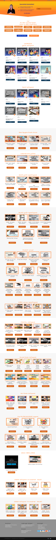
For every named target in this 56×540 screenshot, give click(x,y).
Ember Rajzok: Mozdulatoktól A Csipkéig (21, 119)
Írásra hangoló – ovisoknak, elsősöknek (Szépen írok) (22, 78)
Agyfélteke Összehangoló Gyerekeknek (9, 60)
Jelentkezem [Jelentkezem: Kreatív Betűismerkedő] (10, 79)
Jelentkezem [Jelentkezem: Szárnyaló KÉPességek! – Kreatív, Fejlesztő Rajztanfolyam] (34, 80)
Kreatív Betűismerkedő (8, 77)
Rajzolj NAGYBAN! (8, 101)
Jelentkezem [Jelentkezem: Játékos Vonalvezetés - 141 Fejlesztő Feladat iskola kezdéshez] (45, 62)
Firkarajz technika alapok (32, 118)
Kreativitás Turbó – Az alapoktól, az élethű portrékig (45, 102)
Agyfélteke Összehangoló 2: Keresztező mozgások (44, 78)
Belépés (38, 8)
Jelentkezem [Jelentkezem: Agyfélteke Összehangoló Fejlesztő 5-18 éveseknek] (34, 62)
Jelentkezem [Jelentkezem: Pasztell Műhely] (34, 103)
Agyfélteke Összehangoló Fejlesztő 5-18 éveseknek (33, 60)
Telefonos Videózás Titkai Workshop (35, 464)
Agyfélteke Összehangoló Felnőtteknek (20, 102)
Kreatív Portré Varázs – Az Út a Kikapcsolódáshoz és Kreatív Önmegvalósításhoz (9, 119)
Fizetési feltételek (23, 532)
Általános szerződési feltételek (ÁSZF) (26, 530)
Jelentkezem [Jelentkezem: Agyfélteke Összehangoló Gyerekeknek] (10, 62)
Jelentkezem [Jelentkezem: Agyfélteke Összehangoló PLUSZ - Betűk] (22, 62)
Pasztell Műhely (31, 101)
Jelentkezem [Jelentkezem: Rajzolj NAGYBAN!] (10, 103)
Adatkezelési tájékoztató (24, 531)
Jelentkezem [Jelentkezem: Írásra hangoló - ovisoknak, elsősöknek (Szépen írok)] (22, 80)
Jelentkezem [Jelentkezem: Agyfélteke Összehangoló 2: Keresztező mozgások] (45, 80)
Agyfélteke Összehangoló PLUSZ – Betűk (22, 60)
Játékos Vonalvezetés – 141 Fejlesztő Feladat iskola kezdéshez (45, 60)
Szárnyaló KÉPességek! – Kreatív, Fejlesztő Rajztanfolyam (33, 78)
